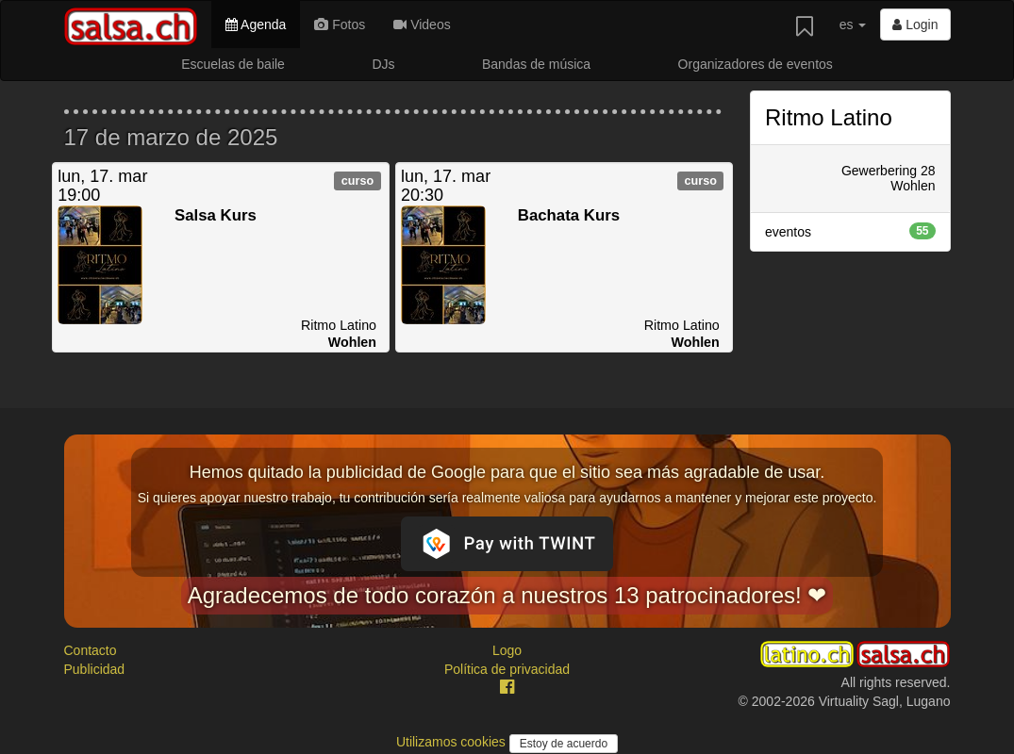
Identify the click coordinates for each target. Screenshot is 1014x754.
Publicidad (94, 669)
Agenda (255, 24)
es (853, 24)
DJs (383, 64)
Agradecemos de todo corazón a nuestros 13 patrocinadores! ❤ (507, 595)
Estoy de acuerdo (563, 743)
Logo (507, 650)
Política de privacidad (507, 669)
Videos (421, 24)
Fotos (339, 24)
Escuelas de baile (233, 64)
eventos (850, 230)
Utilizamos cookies (452, 741)
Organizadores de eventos (755, 64)
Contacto (90, 650)
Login (915, 24)
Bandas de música (536, 64)
